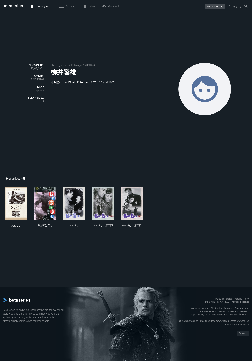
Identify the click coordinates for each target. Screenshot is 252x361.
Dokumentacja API (214, 302)
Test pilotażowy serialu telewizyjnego (206, 314)
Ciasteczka (216, 308)
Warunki (228, 308)
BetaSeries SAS (208, 311)
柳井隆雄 (90, 65)
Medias (221, 311)
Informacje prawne (199, 308)
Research (244, 311)
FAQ (227, 302)
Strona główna (59, 65)
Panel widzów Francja (238, 314)
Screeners (233, 311)
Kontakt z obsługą (240, 302)
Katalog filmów (242, 298)
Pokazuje (76, 65)
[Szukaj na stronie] (246, 6)
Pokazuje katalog (223, 298)
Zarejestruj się (215, 6)
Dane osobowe (241, 308)
